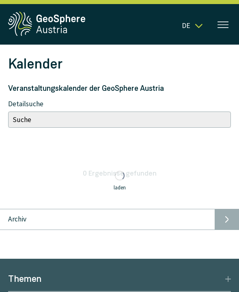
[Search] (119, 120)
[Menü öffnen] (223, 25)
